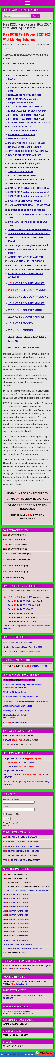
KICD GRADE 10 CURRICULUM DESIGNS (22, 652)
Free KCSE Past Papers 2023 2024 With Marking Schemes (27, 26)
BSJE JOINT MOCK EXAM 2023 (24, 155)
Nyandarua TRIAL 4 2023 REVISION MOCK (26, 115)
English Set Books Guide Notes (15, 715)
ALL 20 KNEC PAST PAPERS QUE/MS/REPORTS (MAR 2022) (26, 890)
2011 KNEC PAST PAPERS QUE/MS (16, 931)
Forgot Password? (10, 823)
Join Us (6, 826)
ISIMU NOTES (10, 717)
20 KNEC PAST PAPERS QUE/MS (16, 895)
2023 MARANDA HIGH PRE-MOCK (26, 261)
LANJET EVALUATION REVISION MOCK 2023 (27, 111)
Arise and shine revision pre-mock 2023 (29, 233)
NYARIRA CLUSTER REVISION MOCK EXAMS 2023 (29, 123)
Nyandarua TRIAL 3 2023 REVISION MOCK (26, 119)
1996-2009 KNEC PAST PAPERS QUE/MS (18, 944)
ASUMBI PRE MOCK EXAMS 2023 (25, 257)
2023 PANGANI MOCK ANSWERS (25, 83)
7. (16, 710)
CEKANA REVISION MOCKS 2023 (21, 127)
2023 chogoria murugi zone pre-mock (28, 245)
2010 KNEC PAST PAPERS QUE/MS (16, 935)
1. (22, 685)
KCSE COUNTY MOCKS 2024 (18, 63)
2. (15, 687)
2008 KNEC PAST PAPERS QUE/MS (16, 940)
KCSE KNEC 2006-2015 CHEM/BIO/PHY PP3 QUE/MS (22, 949)
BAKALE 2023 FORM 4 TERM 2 (24, 147)
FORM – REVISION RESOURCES (27, 493)
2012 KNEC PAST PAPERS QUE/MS (16, 927)
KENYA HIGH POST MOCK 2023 (25, 95)
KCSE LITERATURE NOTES (15, 722)
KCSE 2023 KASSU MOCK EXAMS (22, 176)
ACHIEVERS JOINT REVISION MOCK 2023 (25, 130)
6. (17, 706)
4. (20, 697)
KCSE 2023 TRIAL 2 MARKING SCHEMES (30, 269)
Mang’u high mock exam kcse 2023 (26, 143)
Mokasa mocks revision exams (26, 209)
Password (7, 806)
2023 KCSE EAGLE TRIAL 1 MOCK (26, 179)
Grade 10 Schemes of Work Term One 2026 (22, 647)
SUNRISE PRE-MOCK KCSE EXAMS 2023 (29, 229)
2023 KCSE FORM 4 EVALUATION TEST (29, 205)
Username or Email (11, 799)
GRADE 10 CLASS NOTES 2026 (17, 643)
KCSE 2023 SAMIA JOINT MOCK (25, 106)
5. (26, 701)
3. (14, 692)
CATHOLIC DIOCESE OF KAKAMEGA (28, 151)
